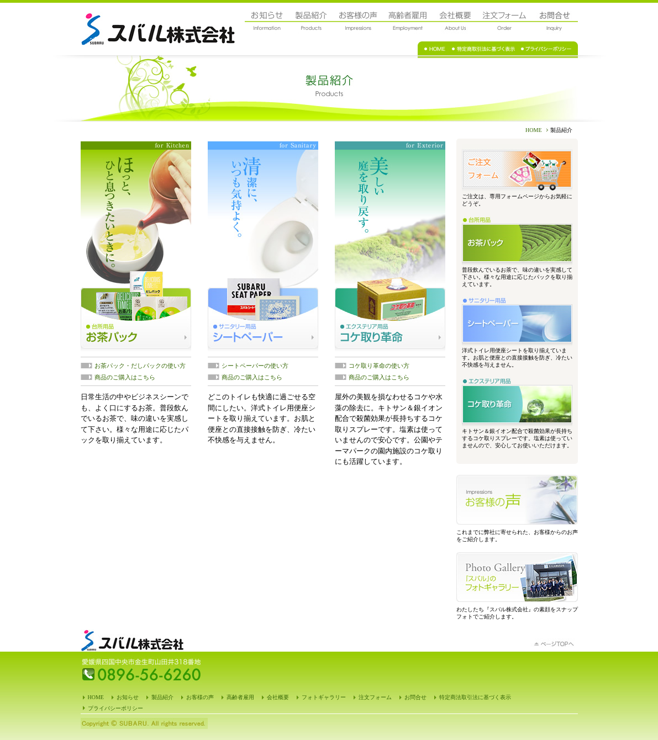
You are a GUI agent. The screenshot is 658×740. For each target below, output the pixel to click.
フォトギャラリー (324, 697)
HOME (533, 130)
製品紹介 (162, 697)
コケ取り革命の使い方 (379, 365)
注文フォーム (375, 697)
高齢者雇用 (240, 697)
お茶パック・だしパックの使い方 (140, 365)
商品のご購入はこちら (124, 377)
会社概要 (278, 697)
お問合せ (415, 697)
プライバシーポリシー (115, 708)
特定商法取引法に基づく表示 (475, 697)
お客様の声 (200, 697)
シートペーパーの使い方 (255, 365)
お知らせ (128, 697)
